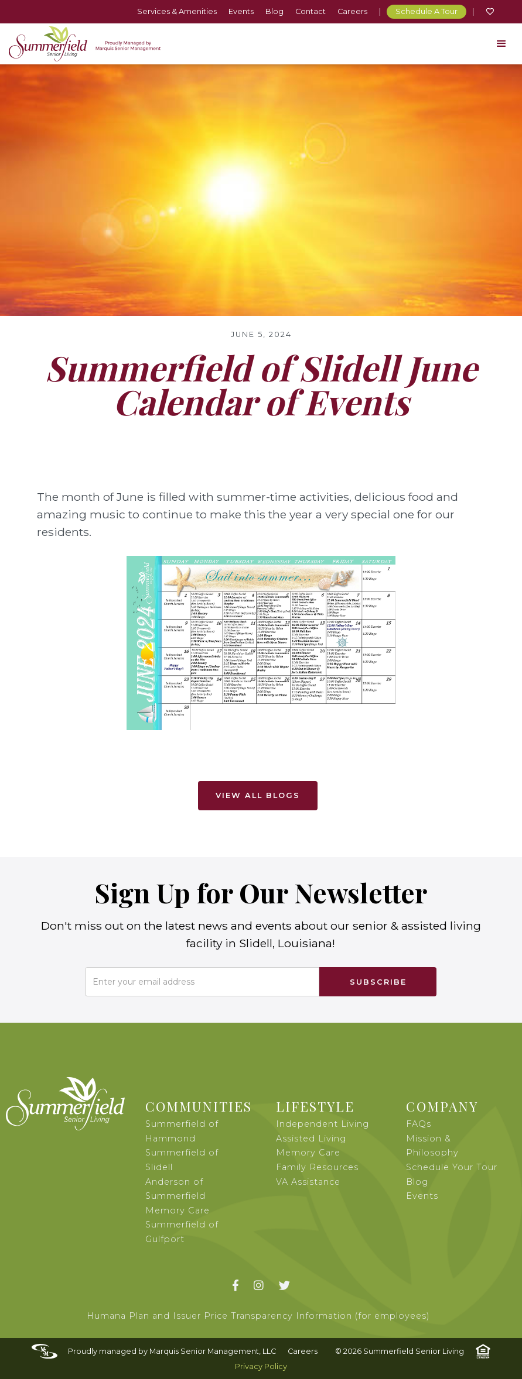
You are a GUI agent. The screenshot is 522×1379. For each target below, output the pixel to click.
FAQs (418, 1124)
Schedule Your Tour (451, 1167)
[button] (501, 43)
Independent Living (322, 1124)
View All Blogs (258, 795)
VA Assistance (308, 1182)
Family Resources (317, 1167)
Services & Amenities (177, 11)
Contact (310, 11)
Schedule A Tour (426, 11)
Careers (352, 11)
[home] (85, 43)
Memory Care (308, 1152)
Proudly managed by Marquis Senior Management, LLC (172, 1351)
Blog (274, 11)
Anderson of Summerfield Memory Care (177, 1196)
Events (241, 11)
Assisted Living (311, 1138)
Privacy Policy (261, 1366)
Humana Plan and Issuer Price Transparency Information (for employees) (258, 1316)
